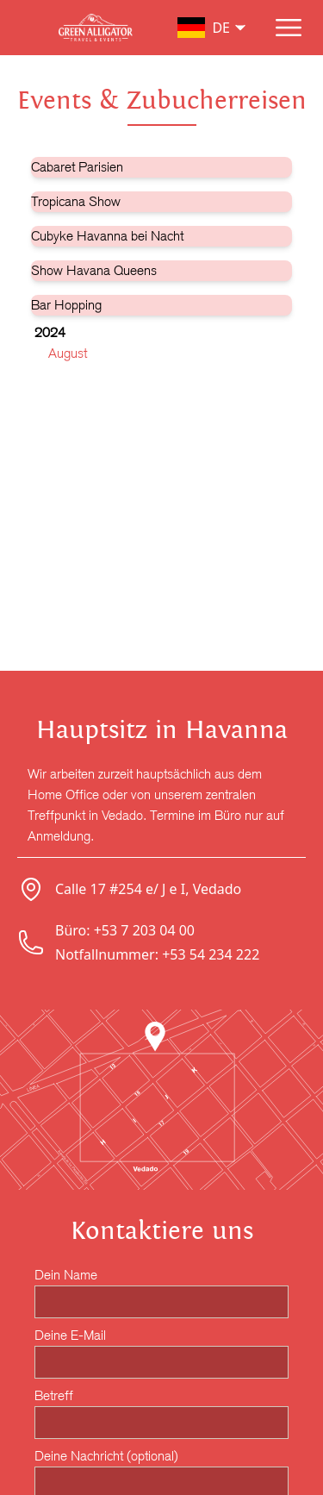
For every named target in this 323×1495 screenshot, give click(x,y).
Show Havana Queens (94, 270)
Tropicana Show (76, 201)
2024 (49, 332)
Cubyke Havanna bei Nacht (107, 236)
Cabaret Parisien (77, 167)
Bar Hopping (66, 305)
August (67, 353)
